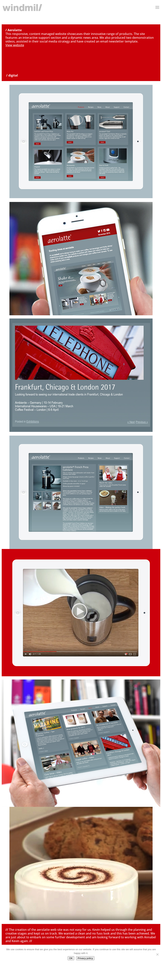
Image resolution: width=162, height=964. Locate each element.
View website (14, 45)
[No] (157, 954)
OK (71, 958)
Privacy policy (85, 958)
